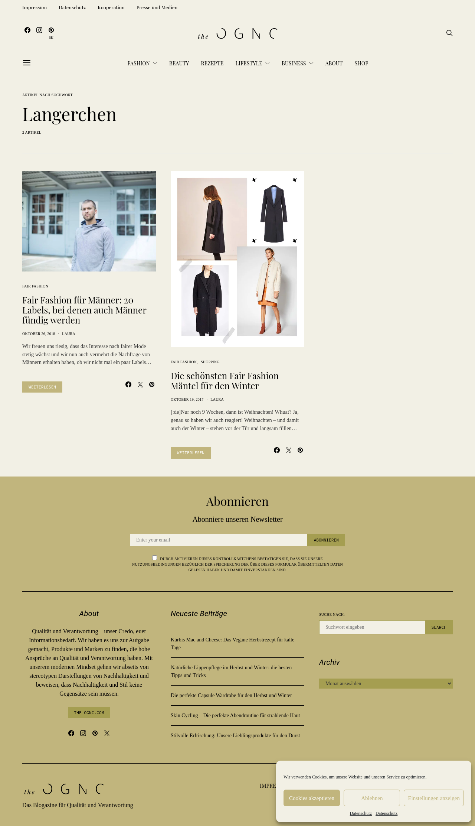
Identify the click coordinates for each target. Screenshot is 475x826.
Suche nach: (332, 614)
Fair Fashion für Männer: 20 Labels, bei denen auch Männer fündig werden (84, 310)
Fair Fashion (35, 286)
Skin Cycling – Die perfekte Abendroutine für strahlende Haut (235, 715)
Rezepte (212, 63)
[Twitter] (107, 733)
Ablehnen (372, 798)
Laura (68, 334)
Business (294, 63)
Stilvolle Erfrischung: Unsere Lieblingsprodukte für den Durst (235, 735)
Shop (361, 63)
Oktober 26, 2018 (38, 334)
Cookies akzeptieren (311, 798)
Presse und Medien (157, 7)
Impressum (34, 7)
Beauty (179, 63)
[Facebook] (27, 33)
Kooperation (111, 7)
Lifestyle (249, 63)
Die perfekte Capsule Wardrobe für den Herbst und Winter (231, 695)
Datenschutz (361, 813)
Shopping (210, 362)
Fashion (138, 63)
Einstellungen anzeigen (434, 798)
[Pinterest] (51, 33)
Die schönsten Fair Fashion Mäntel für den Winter (225, 380)
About (334, 63)
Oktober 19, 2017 (187, 399)
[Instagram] (39, 33)
